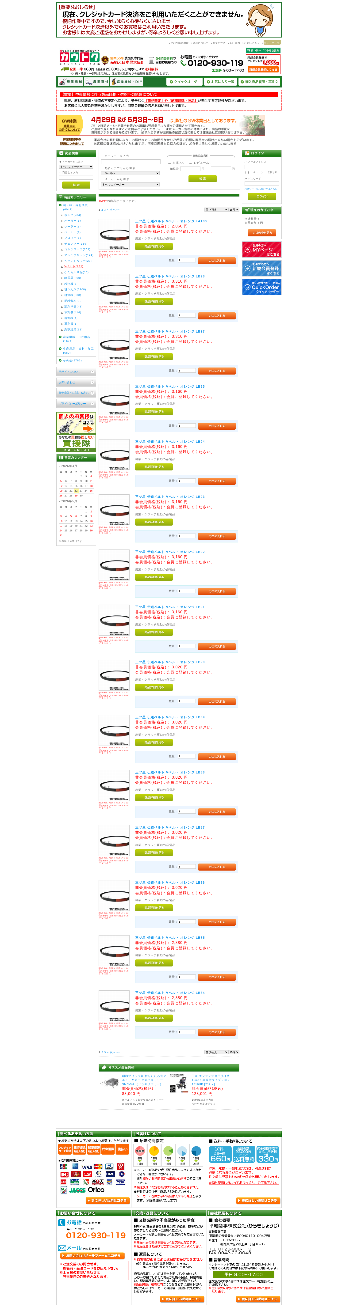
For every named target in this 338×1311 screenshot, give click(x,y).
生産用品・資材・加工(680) (78, 350)
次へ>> (115, 209)
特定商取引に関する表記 (73, 392)
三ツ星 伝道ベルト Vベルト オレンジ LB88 (170, 772)
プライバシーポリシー (72, 403)
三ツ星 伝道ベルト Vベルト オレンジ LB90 (170, 662)
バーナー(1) (72, 232)
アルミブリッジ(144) (79, 255)
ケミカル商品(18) (76, 272)
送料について (201, 43)
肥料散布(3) (72, 300)
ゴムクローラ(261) (77, 249)
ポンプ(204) (72, 214)
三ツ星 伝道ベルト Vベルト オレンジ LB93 (170, 497)
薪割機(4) (71, 317)
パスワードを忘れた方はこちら (261, 189)
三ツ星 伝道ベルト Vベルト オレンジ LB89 (170, 717)
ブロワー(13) (73, 237)
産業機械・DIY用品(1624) (76, 338)
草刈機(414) (72, 312)
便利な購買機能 (180, 43)
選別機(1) (71, 323)
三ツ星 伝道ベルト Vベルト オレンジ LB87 (170, 827)
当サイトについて (69, 371)
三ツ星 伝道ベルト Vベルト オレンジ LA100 (171, 221)
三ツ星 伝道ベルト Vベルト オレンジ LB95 (170, 386)
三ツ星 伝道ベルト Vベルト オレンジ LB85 (170, 938)
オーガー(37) (73, 220)
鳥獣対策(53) (73, 329)
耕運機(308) (72, 294)
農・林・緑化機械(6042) (75, 207)
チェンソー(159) (76, 243)
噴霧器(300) (72, 277)
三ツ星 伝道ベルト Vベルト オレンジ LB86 (170, 882)
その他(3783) (72, 360)
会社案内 (235, 43)
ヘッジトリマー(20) (78, 260)
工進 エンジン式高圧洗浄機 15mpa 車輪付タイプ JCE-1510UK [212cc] (211, 1080)
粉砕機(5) (71, 283)
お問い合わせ (252, 43)
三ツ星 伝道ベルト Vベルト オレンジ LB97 (170, 331)
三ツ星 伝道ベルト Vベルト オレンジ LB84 (170, 993)
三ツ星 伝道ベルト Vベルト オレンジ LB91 (170, 607)
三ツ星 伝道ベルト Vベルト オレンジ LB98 (170, 276)
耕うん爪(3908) (75, 289)
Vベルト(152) (73, 266)
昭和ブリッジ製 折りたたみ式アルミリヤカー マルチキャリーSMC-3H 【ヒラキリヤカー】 (144, 1080)
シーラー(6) (72, 226)
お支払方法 (219, 43)
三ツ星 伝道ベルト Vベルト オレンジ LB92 (170, 552)
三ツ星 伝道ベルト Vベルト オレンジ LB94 (170, 441)
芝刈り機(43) (73, 306)
